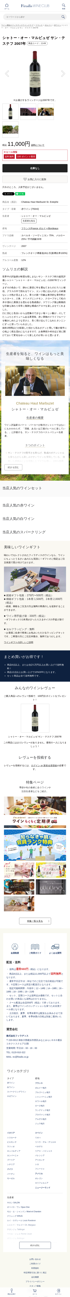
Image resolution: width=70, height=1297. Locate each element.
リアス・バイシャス (43, 1151)
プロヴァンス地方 (42, 1115)
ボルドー (48, 25)
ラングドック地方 (42, 1110)
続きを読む (13, 467)
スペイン (39, 1133)
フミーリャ (40, 1169)
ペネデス (39, 1146)
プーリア (11, 1160)
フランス (39, 25)
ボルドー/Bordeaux (48, 228)
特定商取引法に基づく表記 (35, 1272)
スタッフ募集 (35, 1286)
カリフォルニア (41, 1183)
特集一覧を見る (35, 921)
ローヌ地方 (40, 1106)
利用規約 (35, 1268)
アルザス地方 (40, 1119)
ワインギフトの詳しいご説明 (18, 642)
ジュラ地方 (40, 1123)
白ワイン (11, 1087)
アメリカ (39, 1174)
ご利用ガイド (35, 1264)
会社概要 (35, 1277)
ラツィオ (11, 1146)
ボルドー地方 (40, 1088)
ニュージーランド (42, 1188)
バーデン (11, 1174)
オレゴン (39, 1178)
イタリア (11, 1133)
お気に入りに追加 (37, 179)
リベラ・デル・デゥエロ (45, 1142)
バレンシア (40, 1155)
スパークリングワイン (16, 1092)
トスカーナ (12, 1138)
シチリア (11, 1164)
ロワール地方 (40, 1101)
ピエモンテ (12, 1142)
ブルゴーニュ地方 (42, 1092)
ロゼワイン (12, 1096)
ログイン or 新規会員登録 (44, 765)
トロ (37, 1164)
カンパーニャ (12, 1155)
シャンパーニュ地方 (43, 1097)
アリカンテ (40, 1160)
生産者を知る (29, 221)
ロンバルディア (13, 1151)
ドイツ (10, 1169)
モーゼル (11, 1178)
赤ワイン (57, 25)
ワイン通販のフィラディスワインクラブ (17, 25)
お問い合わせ (35, 1259)
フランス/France (30, 228)
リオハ (38, 1138)
